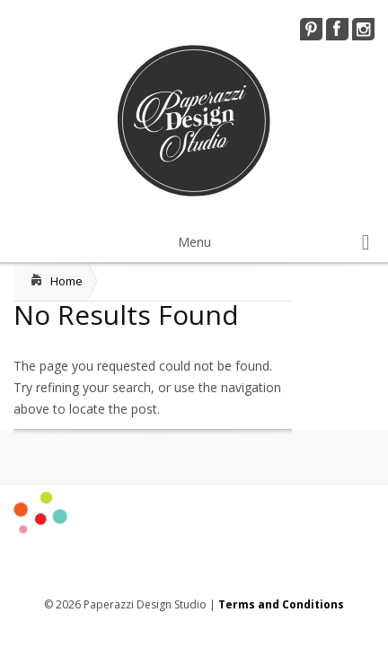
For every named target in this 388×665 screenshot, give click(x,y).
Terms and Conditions (281, 604)
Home (66, 281)
